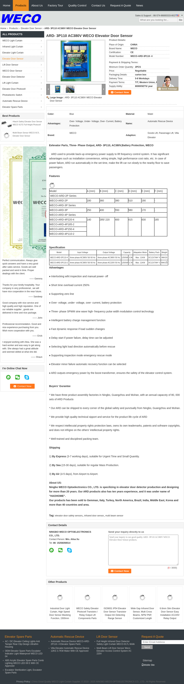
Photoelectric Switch (12, 95)
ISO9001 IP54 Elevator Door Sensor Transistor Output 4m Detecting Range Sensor (115, 613)
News (139, 5)
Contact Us (98, 5)
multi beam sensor (114, 515)
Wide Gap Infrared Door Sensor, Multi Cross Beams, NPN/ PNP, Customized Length (142, 613)
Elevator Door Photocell (13, 89)
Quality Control (77, 5)
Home (6, 5)
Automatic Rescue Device (14, 101)
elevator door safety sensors (69, 515)
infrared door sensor (94, 515)
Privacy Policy (23, 681)
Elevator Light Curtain (12, 52)
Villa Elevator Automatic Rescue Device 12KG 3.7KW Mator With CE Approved (70, 649)
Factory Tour (55, 5)
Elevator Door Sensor (31, 28)
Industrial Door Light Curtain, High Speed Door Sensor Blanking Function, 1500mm (60, 613)
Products (20, 5)
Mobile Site (147, 665)
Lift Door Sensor (10, 64)
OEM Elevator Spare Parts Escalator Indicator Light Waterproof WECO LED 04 (24, 654)
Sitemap (147, 660)
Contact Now (121, 92)
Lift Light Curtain (10, 83)
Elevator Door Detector (13, 77)
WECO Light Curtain (12, 40)
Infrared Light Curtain (12, 46)
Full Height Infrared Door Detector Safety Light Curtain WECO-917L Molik (116, 642)
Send (147, 647)
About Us (37, 5)
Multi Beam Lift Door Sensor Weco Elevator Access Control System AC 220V (114, 651)
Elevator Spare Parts (12, 107)
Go (180, 19)
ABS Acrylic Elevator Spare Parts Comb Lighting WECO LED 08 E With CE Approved (24, 663)
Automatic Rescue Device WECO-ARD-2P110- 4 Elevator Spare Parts (70, 642)
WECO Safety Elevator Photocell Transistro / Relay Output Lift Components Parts (87, 613)
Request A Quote (120, 5)
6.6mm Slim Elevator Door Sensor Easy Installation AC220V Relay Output (170, 613)
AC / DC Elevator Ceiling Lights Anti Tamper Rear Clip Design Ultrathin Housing (22, 644)
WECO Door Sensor (12, 71)
